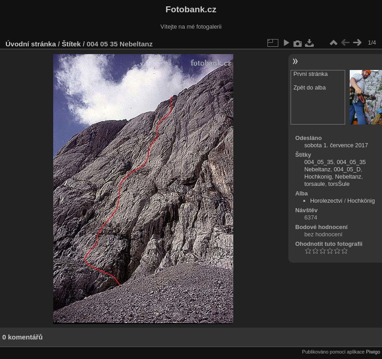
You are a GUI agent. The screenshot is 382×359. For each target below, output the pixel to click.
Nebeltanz (348, 176)
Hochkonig (318, 176)
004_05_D (347, 169)
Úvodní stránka (30, 44)
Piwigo (373, 351)
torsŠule (339, 183)
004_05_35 (318, 162)
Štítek (71, 44)
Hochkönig (361, 200)
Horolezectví (326, 200)
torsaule (314, 183)
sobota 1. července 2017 (336, 145)
